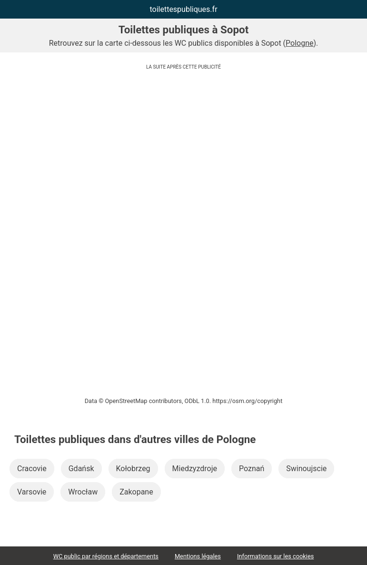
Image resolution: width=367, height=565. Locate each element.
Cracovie (32, 468)
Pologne (299, 43)
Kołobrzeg (133, 468)
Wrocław (83, 491)
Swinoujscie (306, 468)
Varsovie (31, 491)
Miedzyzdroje (194, 468)
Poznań (251, 468)
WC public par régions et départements (106, 556)
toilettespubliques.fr (183, 9)
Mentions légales (198, 556)
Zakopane (136, 491)
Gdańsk (81, 468)
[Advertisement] (183, 140)
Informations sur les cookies (275, 556)
